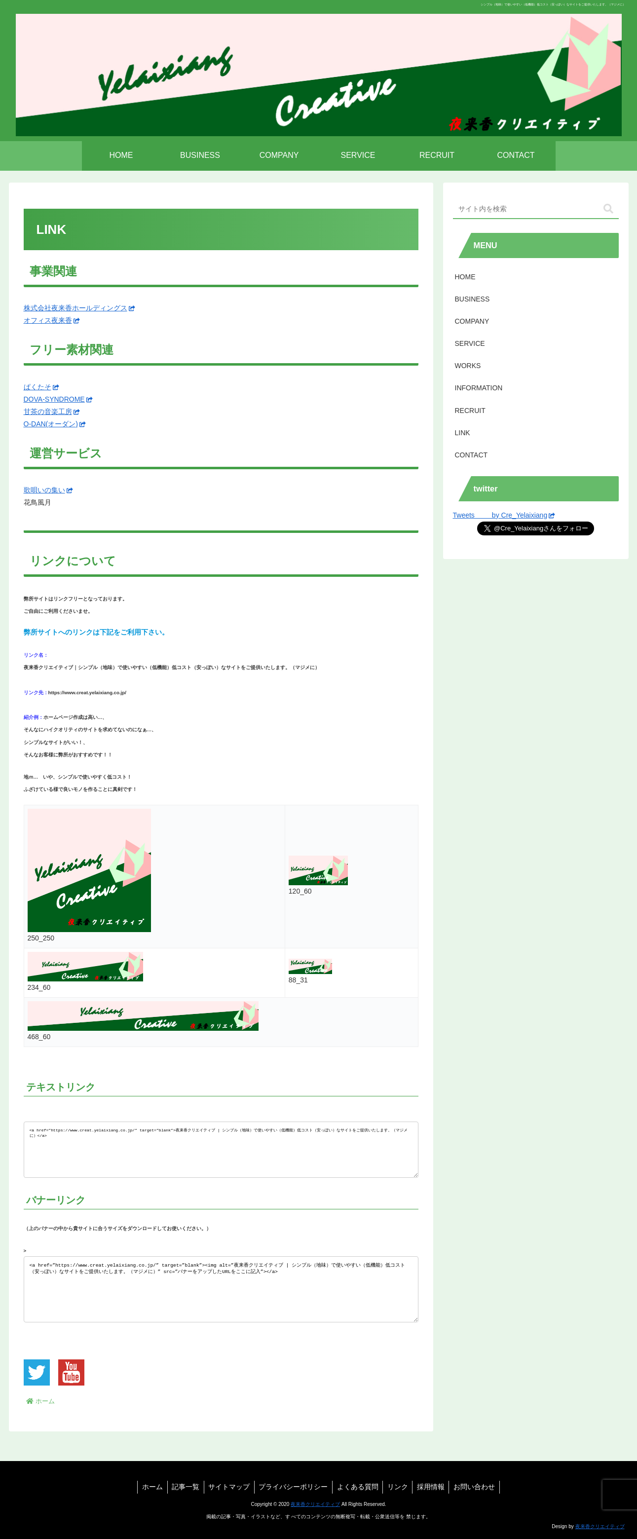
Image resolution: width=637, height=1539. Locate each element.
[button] (608, 209)
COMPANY (472, 321)
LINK (462, 433)
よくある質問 (358, 1487)
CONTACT (471, 455)
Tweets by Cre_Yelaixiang (504, 515)
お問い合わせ (479, 1487)
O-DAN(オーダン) (55, 424)
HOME (465, 277)
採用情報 (434, 1487)
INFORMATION (479, 388)
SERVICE (470, 343)
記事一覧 (182, 1487)
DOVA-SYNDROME (58, 399)
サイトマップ (227, 1487)
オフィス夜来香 (52, 320)
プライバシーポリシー (292, 1487)
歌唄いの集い (48, 490)
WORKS (468, 366)
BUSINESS (472, 299)
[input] (536, 209)
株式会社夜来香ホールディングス (79, 308)
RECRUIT (470, 410)
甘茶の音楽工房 (52, 411)
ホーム (147, 1487)
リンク (399, 1487)
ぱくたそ (41, 387)
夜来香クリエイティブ (315, 1504)
